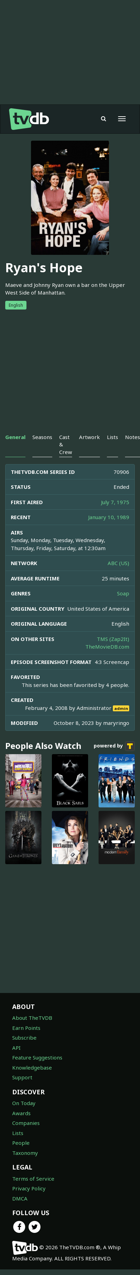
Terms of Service (33, 1178)
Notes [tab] (132, 436)
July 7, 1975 (115, 502)
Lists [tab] (112, 436)
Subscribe (24, 1037)
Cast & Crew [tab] (65, 444)
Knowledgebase (32, 1067)
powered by (114, 746)
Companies (26, 1122)
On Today (24, 1103)
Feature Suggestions (37, 1057)
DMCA (20, 1198)
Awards (21, 1113)
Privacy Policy (29, 1188)
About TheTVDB (32, 1017)
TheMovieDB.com (107, 646)
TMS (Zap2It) (113, 638)
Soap (123, 593)
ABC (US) (118, 563)
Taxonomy (25, 1152)
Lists (17, 1132)
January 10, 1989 (108, 517)
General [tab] (15, 436)
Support (22, 1077)
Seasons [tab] (42, 436)
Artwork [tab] (89, 436)
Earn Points (26, 1027)
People (21, 1142)
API (16, 1047)
